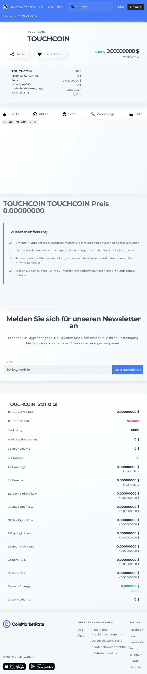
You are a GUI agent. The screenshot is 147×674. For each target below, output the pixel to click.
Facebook (136, 629)
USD (121, 7)
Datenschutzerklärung (107, 640)
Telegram (136, 654)
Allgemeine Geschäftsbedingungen (107, 632)
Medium (135, 667)
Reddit (134, 661)
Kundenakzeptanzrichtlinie (110, 647)
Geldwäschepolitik (104, 653)
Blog (50, 7)
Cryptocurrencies (23, 7)
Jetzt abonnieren (128, 370)
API (80, 629)
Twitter (135, 648)
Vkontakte (137, 642)
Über (60, 7)
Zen (132, 636)
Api (40, 7)
